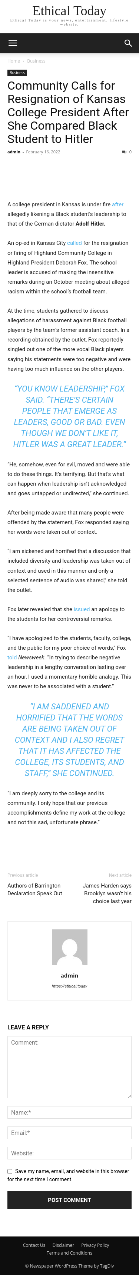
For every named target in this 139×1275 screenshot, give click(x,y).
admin (13, 151)
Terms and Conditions (69, 1253)
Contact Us (34, 1245)
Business (36, 61)
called (74, 243)
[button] (128, 43)
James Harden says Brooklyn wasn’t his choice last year (107, 893)
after (117, 204)
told (12, 657)
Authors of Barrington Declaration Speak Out (34, 889)
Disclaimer (63, 1245)
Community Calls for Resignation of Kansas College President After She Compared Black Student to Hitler (68, 112)
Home (13, 61)
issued (82, 609)
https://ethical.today (69, 986)
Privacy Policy (95, 1245)
